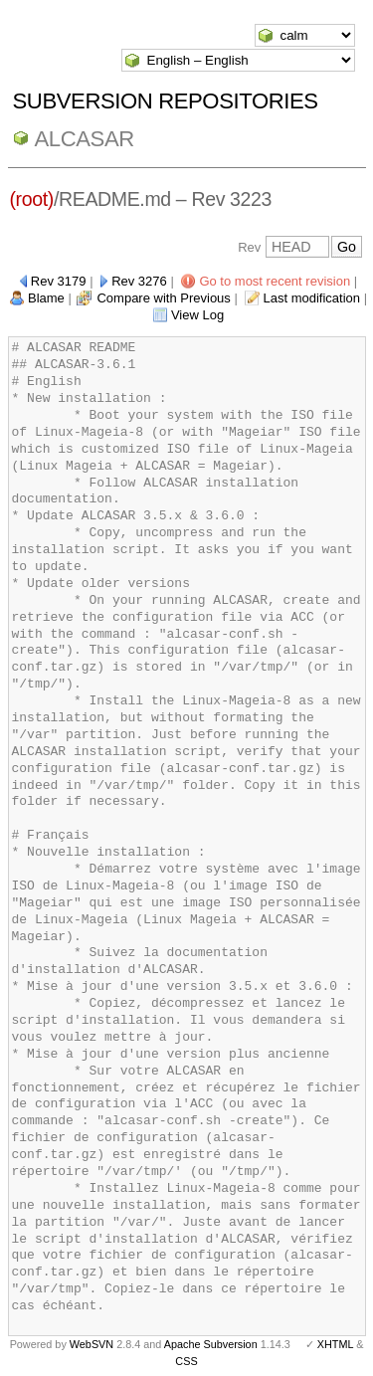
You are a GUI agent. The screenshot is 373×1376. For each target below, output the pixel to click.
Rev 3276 (139, 281)
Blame (46, 298)
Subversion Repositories (165, 101)
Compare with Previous (163, 298)
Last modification (311, 298)
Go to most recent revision (274, 281)
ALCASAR (84, 138)
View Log (197, 314)
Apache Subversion (211, 1344)
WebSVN (91, 1344)
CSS (186, 1361)
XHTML (335, 1344)
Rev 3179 (59, 281)
